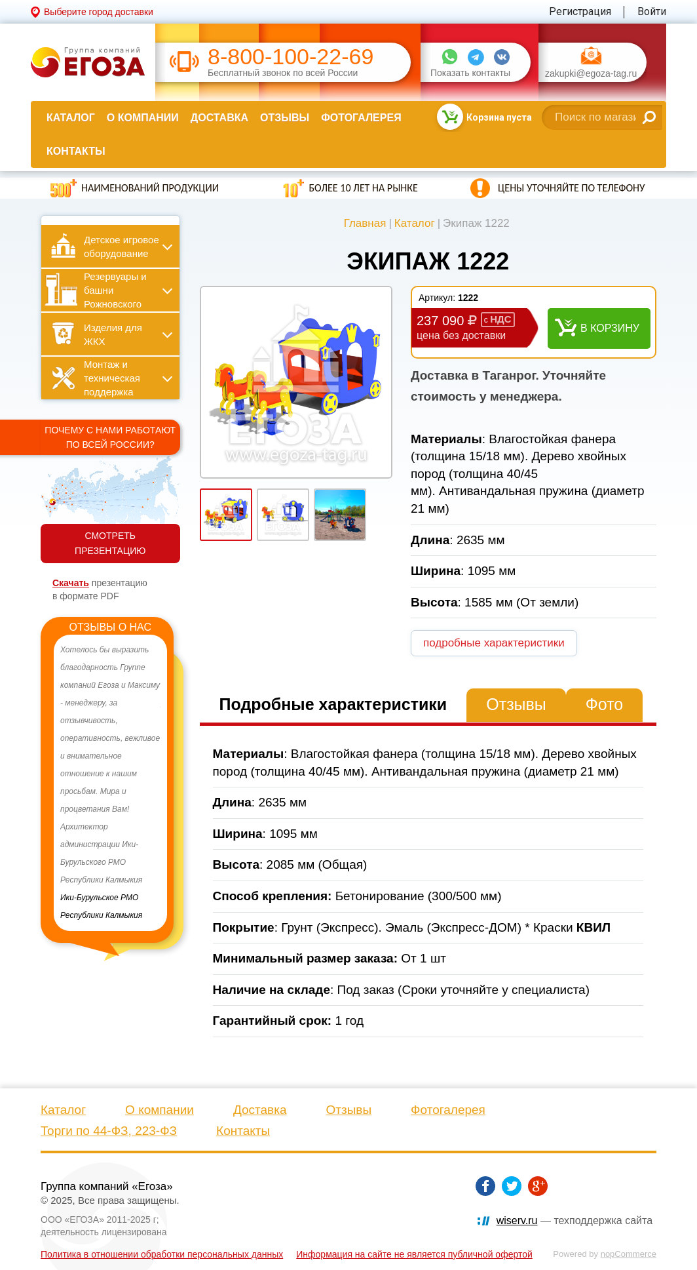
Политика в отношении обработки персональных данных (162, 1254)
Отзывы (284, 117)
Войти (651, 11)
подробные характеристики (494, 643)
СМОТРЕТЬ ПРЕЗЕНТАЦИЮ (110, 543)
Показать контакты (470, 73)
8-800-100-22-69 (290, 57)
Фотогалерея (361, 117)
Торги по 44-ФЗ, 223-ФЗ (109, 1131)
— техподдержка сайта (574, 1220)
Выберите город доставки (98, 12)
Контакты (76, 151)
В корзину (609, 328)
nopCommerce (628, 1254)
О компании (143, 117)
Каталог (71, 117)
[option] (110, 782)
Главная (365, 223)
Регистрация (580, 11)
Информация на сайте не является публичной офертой (414, 1254)
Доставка (219, 117)
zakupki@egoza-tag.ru (591, 73)
